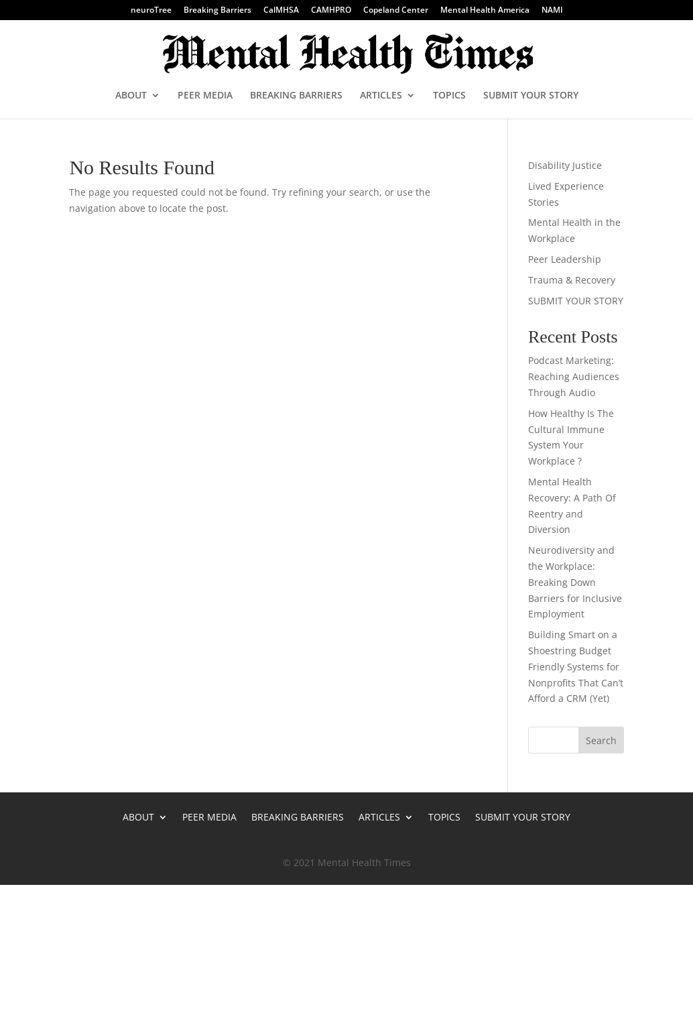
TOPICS (449, 95)
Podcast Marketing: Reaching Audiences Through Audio (573, 376)
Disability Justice (565, 165)
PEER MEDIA (205, 95)
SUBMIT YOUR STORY (530, 95)
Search (601, 740)
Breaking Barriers (217, 10)
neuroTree (151, 10)
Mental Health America (484, 10)
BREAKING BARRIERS (296, 95)
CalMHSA (281, 10)
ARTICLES (381, 95)
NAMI (552, 10)
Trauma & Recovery (571, 280)
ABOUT (131, 95)
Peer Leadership (564, 259)
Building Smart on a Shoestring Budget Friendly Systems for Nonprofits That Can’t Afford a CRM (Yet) (575, 666)
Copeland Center (395, 10)
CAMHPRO (331, 10)
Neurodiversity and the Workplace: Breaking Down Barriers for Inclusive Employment (575, 582)
